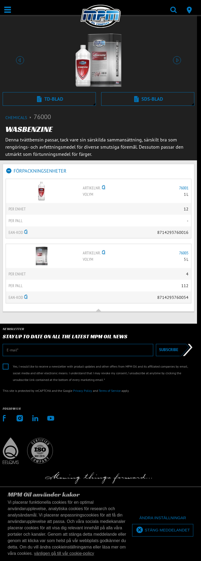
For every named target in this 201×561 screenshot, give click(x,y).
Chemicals (19, 117)
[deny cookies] (162, 518)
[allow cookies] (162, 530)
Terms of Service (110, 391)
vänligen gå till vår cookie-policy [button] (64, 553)
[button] (20, 60)
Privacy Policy (82, 391)
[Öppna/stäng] (7, 10)
